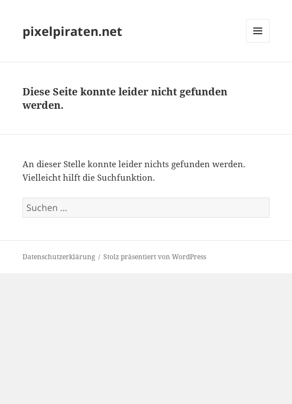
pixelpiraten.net (72, 30)
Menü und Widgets (258, 42)
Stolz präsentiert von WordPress (154, 256)
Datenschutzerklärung (58, 256)
